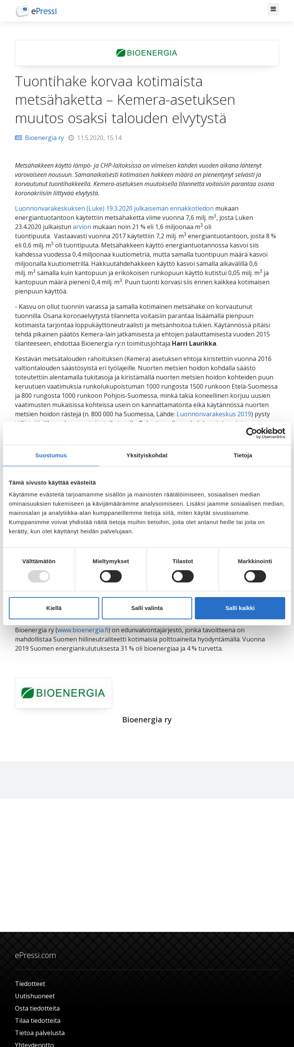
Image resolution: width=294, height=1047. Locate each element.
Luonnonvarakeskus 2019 (213, 414)
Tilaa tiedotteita (37, 1020)
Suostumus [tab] (51, 455)
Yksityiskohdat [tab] (146, 455)
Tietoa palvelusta (40, 1033)
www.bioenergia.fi (82, 630)
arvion (82, 227)
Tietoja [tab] (243, 455)
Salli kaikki (240, 608)
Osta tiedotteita (37, 1008)
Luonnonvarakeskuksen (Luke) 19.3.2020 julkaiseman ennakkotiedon (114, 208)
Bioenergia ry (39, 138)
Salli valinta (147, 608)
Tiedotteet (30, 983)
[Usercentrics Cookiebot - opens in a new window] (251, 433)
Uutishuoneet (35, 996)
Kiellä (54, 608)
